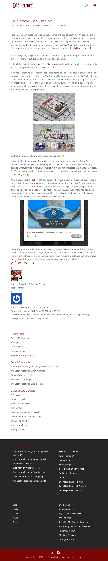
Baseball (39, 25)
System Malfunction (20, 338)
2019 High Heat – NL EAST (71, 490)
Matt (16, 25)
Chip (15, 504)
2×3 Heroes (16, 395)
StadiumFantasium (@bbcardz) (25, 366)
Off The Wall (16, 408)
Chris (15, 509)
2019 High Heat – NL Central (72, 486)
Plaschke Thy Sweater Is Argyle (25, 412)
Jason (15, 513)
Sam (15, 522)
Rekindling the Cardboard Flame (26, 416)
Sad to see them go (68, 473)
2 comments (60, 25)
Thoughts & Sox (18, 429)
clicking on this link (82, 48)
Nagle (15, 517)
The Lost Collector (19, 425)
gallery (35, 180)
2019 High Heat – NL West (71, 481)
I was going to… (18, 351)
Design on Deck (18, 399)
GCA (13, 375)
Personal (48, 25)
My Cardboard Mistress (22, 403)
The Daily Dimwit (19, 420)
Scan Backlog (17, 346)
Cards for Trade (19, 48)
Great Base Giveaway (46, 64)
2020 (61, 477)
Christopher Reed (21, 476)
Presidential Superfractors (23, 355)
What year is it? (18, 342)
